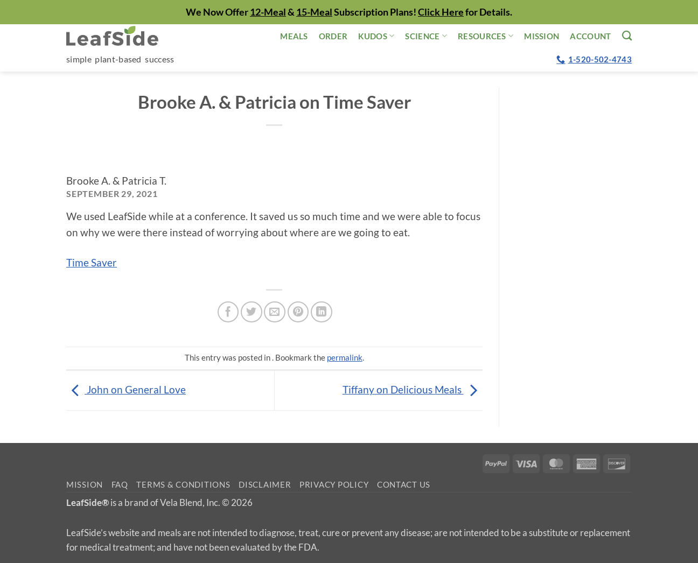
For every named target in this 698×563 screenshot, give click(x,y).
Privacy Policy (333, 484)
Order (333, 36)
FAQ (119, 484)
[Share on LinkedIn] (321, 312)
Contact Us (403, 484)
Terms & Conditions (183, 484)
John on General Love (126, 389)
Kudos (376, 36)
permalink (344, 357)
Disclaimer (265, 484)
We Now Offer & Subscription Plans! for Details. (349, 12)
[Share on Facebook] (228, 312)
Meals (294, 36)
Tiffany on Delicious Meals (413, 389)
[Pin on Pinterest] (298, 312)
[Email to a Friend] (274, 312)
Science (426, 36)
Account (590, 36)
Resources (485, 36)
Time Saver (91, 262)
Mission (541, 36)
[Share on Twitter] (251, 312)
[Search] (627, 35)
